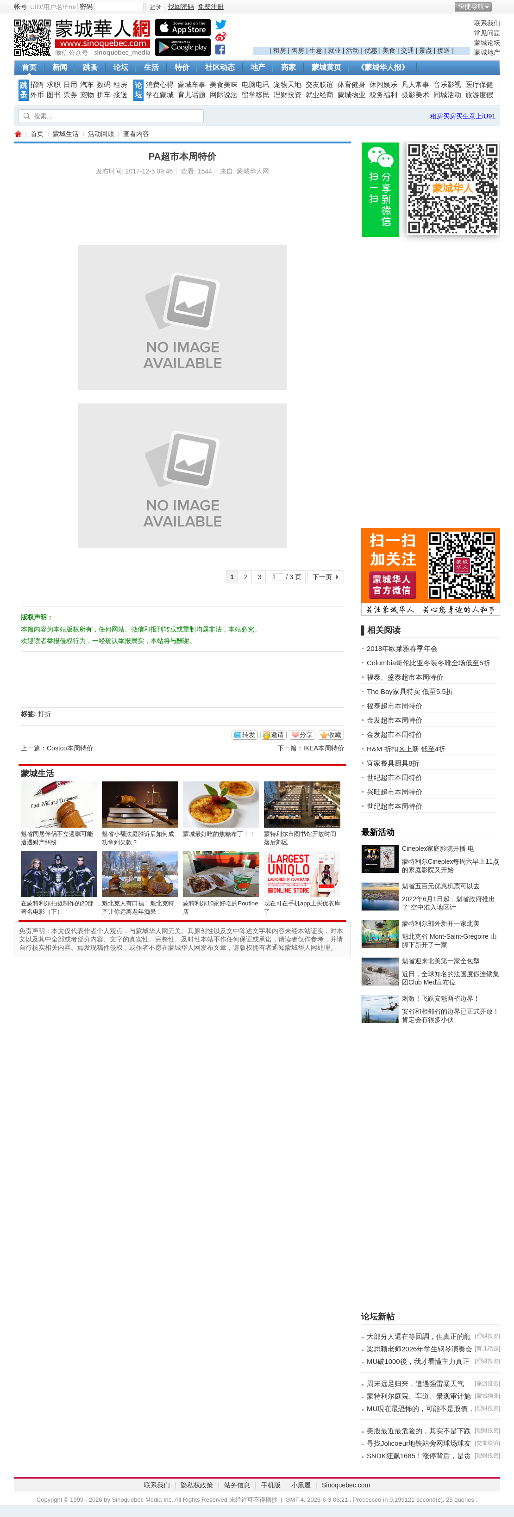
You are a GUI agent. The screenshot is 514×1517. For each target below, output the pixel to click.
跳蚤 (90, 67)
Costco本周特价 (70, 748)
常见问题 (487, 33)
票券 (70, 95)
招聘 (37, 84)
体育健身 (351, 84)
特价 (182, 67)
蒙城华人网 (17, 134)
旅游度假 (479, 95)
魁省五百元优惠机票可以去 (441, 886)
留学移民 (256, 95)
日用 (70, 84)
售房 (297, 50)
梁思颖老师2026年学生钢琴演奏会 (419, 1349)
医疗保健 (479, 84)
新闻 (59, 67)
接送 (443, 50)
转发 (248, 734)
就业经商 (319, 95)
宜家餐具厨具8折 (393, 763)
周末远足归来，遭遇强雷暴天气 (415, 1383)
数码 (104, 84)
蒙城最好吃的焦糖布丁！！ (219, 833)
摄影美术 (415, 95)
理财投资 (287, 95)
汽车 (87, 84)
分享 (306, 734)
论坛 (120, 67)
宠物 (87, 95)
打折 (44, 714)
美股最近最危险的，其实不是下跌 (419, 1431)
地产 (258, 67)
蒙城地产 (487, 52)
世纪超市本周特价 (394, 777)
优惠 (370, 50)
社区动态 (220, 67)
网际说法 (224, 95)
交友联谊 (319, 84)
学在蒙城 (160, 95)
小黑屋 (301, 1485)
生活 (151, 67)
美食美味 (224, 84)
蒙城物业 (351, 95)
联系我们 (487, 23)
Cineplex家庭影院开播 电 (438, 848)
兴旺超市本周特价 (394, 792)
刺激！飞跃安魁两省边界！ (441, 998)
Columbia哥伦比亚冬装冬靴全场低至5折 (428, 663)
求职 (54, 84)
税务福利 (383, 95)
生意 (315, 50)
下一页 (322, 577)
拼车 (104, 95)
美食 (388, 50)
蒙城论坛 (487, 42)
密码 (86, 6)
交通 (407, 50)
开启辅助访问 (497, 6)
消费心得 (160, 84)
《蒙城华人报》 (383, 67)
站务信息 (237, 1485)
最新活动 (378, 832)
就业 (334, 50)
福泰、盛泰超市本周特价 (405, 677)
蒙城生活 (66, 133)
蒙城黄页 (326, 67)
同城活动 (447, 95)
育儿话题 (192, 95)
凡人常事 (415, 84)
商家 (288, 67)
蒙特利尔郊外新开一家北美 (441, 923)
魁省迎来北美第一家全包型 (441, 961)
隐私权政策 (197, 1485)
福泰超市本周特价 (394, 706)
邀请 (277, 734)
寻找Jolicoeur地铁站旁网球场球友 (419, 1443)
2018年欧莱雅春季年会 (402, 648)
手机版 (271, 1485)
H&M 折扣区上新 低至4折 (406, 749)
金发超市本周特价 (394, 720)
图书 (54, 95)
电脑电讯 (256, 84)
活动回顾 (101, 133)
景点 (425, 50)
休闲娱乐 (383, 84)
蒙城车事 (192, 84)
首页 (29, 67)
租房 (279, 50)
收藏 (334, 734)
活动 (352, 50)
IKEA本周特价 (323, 748)
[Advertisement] (361, 33)
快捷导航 (471, 6)
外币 (37, 95)
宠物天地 (287, 84)
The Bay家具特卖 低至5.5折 (410, 691)
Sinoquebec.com (346, 1485)
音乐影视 (447, 84)
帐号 (20, 6)
